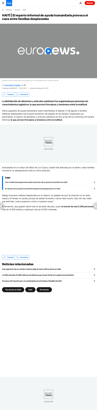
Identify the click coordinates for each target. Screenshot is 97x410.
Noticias (9, 10)
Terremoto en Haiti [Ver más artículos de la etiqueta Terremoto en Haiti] (13, 290)
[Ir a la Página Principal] (9, 3)
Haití (24, 10)
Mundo (17, 10)
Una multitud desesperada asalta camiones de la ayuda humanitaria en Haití (36, 182)
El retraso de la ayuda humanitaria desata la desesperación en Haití (32, 189)
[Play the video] (48, 51)
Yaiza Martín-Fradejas (12, 85)
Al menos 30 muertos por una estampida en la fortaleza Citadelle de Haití (32, 281)
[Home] (3, 10)
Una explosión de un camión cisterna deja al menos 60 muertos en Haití (31, 269)
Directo (90, 3)
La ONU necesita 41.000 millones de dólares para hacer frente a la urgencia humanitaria (38, 275)
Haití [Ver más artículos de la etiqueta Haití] (30, 290)
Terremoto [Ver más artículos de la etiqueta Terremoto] (44, 290)
